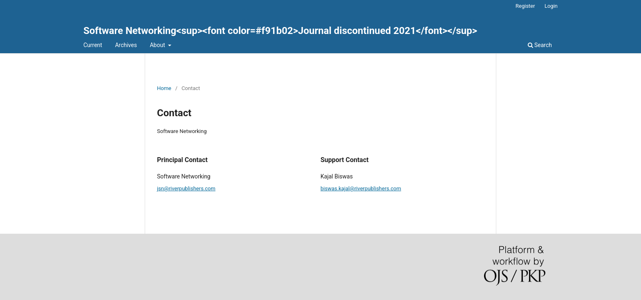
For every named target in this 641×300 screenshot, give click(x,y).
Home (164, 88)
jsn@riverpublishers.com (186, 188)
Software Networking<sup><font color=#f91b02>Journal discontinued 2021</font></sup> (280, 30)
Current (92, 45)
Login (551, 6)
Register (525, 6)
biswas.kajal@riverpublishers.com (360, 188)
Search (540, 45)
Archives (126, 45)
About (158, 45)
